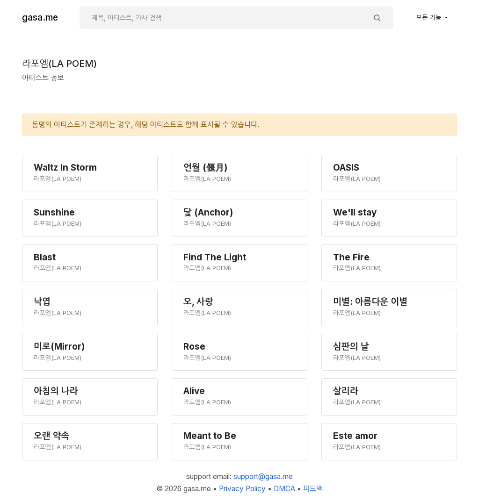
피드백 (313, 488)
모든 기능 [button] (429, 17)
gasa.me (40, 17)
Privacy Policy (242, 488)
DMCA (284, 488)
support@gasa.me (263, 476)
